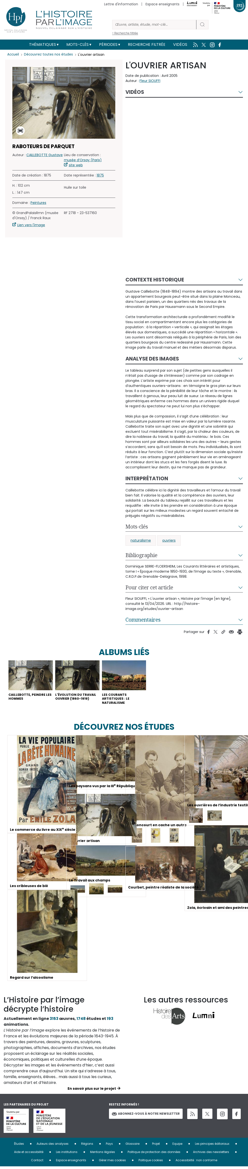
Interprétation (146, 478)
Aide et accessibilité (28, 1154)
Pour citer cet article (149, 587)
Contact (37, 1163)
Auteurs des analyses (53, 1146)
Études (19, 1146)
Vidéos (180, 44)
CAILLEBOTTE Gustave (44, 154)
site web (76, 165)
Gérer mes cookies (112, 1163)
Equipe (177, 1146)
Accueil (13, 54)
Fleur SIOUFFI (150, 80)
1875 (100, 175)
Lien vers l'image (31, 225)
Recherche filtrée (146, 44)
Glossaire (132, 1146)
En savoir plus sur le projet (92, 1091)
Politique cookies (151, 1163)
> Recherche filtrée (125, 33)
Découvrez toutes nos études (50, 54)
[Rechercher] (154, 24)
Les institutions (67, 1154)
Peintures (38, 202)
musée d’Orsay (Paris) (83, 160)
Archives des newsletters (211, 1154)
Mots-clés (77, 44)
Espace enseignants (162, 4)
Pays (109, 1146)
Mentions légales (102, 1154)
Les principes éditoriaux (212, 1146)
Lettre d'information (121, 4)
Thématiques (42, 44)
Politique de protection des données (154, 1154)
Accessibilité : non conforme (196, 1163)
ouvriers (169, 540)
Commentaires (143, 619)
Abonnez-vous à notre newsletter (146, 1116)
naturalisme (141, 540)
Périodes (108, 44)
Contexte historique (154, 279)
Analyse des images (152, 358)
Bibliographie (141, 555)
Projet (156, 1146)
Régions (87, 1146)
